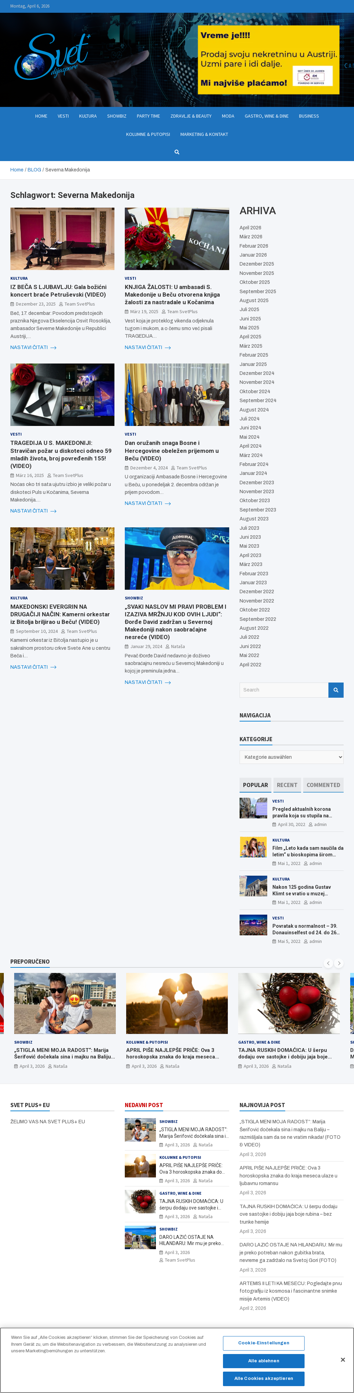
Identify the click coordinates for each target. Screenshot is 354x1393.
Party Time (148, 116)
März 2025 (251, 346)
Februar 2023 (254, 573)
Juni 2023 (250, 537)
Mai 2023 (249, 546)
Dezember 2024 (257, 373)
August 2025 (254, 300)
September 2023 (258, 510)
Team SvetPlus (80, 304)
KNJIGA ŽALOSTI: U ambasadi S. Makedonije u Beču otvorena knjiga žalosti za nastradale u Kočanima (172, 294)
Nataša (178, 646)
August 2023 (254, 518)
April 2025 (250, 336)
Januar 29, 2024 (146, 646)
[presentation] (328, 963)
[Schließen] (343, 1363)
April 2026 (250, 227)
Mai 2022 (249, 655)
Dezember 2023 (257, 482)
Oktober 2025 (255, 282)
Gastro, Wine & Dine (267, 116)
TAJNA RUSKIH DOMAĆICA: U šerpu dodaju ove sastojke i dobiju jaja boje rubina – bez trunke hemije (283, 1057)
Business (309, 116)
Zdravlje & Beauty (191, 116)
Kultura (88, 116)
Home (41, 116)
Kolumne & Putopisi (148, 134)
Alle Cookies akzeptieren (263, 1382)
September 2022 (258, 619)
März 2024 (251, 455)
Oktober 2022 (255, 610)
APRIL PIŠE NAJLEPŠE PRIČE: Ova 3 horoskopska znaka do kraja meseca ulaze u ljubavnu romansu (170, 1057)
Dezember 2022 (257, 591)
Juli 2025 (249, 309)
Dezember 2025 (257, 264)
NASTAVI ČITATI (33, 347)
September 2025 (258, 291)
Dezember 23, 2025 (36, 304)
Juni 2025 (250, 318)
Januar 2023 (253, 582)
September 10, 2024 (37, 631)
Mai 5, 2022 (289, 941)
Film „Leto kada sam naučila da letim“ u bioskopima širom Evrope (308, 854)
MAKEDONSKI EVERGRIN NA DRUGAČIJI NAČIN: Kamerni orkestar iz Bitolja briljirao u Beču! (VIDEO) (60, 614)
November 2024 (257, 382)
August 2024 (254, 409)
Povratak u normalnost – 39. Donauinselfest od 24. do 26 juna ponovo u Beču (304, 932)
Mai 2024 (250, 437)
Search (336, 690)
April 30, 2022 (291, 824)
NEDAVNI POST (144, 1105)
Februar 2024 (254, 464)
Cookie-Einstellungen (263, 1346)
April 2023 (250, 555)
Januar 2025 (253, 364)
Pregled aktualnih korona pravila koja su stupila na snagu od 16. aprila (301, 815)
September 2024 (258, 400)
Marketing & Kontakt (204, 134)
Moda (228, 116)
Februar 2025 (254, 355)
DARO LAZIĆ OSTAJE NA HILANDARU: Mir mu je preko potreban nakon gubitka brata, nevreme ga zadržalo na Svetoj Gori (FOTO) (291, 1252)
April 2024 (251, 446)
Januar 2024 (253, 473)
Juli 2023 (249, 528)
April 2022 (250, 664)
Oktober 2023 (255, 500)
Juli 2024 (250, 418)
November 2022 (257, 601)
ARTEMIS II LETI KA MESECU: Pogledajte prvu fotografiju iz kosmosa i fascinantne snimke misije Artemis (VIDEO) (291, 1291)
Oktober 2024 (255, 391)
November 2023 (257, 491)
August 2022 (254, 628)
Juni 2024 (250, 427)
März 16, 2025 (30, 475)
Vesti (63, 116)
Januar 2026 (253, 255)
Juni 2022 (250, 646)
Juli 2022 (249, 637)
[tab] (255, 785)
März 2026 (251, 236)
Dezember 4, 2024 (149, 468)
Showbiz (117, 116)
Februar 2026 (254, 246)
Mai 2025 (249, 327)
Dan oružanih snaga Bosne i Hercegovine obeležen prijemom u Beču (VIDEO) (172, 450)
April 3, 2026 (32, 1066)
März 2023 (251, 564)
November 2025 (257, 273)
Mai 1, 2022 (289, 863)
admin (320, 824)
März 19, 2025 (144, 311)
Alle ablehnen (263, 1364)
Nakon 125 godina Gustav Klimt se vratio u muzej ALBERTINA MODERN (301, 893)
